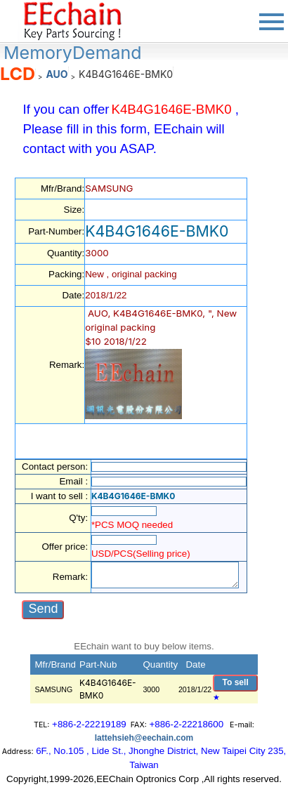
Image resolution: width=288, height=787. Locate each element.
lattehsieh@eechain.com (144, 738)
